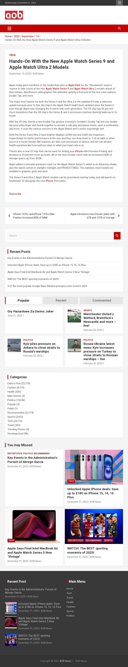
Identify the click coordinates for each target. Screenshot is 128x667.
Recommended (16, 412)
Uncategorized (15, 433)
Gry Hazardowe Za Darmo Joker (31, 311)
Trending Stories (16, 429)
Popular (12, 404)
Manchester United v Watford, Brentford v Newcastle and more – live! (100, 319)
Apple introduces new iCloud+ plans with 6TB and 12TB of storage (92, 216)
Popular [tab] (24, 300)
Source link (15, 193)
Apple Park (74, 85)
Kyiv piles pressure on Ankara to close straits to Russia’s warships (41, 347)
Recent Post (16, 581)
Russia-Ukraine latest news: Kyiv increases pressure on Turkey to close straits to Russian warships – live (101, 351)
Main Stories (14, 395)
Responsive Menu (119, 3)
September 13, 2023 (20, 73)
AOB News (38, 73)
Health (11, 391)
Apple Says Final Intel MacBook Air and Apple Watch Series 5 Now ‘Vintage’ (49, 272)
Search (117, 235)
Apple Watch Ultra (84, 88)
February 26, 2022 (93, 330)
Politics (28, 340)
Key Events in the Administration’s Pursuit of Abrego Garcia (40, 258)
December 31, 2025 (18, 466)
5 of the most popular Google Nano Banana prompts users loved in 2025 (47, 286)
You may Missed (19, 445)
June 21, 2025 (15, 315)
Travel (11, 425)
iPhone (79, 151)
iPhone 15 (51, 180)
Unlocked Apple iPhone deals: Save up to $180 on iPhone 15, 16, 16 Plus (47, 265)
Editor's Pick (14, 383)
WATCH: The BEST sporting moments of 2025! (33, 279)
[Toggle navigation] (9, 28)
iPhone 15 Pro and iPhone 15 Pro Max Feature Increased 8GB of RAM (33, 216)
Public (11, 408)
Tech (12, 55)
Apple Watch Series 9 (57, 88)
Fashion (12, 387)
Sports (88, 310)
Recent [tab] (61, 300)
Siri (38, 141)
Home (69, 588)
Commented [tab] (101, 300)
